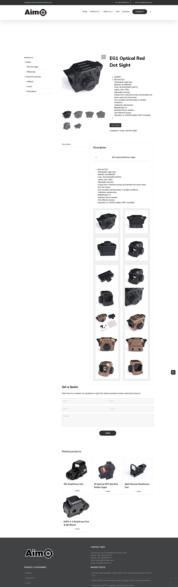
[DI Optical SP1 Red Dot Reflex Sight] (107, 472)
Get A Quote (115, 125)
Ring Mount (31, 91)
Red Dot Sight (131, 131)
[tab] (74, 147)
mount (29, 86)
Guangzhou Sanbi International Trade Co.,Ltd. (38, 2)
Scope (122, 131)
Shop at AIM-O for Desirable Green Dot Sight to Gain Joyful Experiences (121, 583)
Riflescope (31, 72)
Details (77, 493)
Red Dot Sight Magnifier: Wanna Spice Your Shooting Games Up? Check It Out (122, 577)
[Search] (150, 11)
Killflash (30, 82)
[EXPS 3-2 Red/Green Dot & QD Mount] (76, 509)
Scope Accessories (33, 77)
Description (66, 147)
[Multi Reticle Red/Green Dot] (138, 472)
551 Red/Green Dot (73, 487)
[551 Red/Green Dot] (76, 472)
